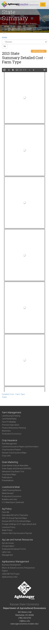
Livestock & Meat (11, 487)
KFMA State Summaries (15, 26)
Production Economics (11, 434)
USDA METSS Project (10, 574)
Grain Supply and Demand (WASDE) (16, 468)
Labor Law (6, 552)
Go (5, 46)
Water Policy (7, 530)
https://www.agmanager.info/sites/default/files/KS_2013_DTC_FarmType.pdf (24, 230)
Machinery (6, 431)
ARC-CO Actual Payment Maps (14, 518)
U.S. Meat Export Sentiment (13, 502)
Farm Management (11, 412)
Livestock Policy (8, 527)
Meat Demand (7, 493)
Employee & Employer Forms (14, 549)
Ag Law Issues (8, 543)
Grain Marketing (10, 462)
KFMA (12, 23)
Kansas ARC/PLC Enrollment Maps (16, 521)
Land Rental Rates (9, 419)
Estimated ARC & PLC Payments (15, 515)
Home (4, 23)
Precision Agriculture (10, 425)
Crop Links (6, 456)
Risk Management (9, 444)
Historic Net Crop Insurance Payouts (17, 533)
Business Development (11, 565)
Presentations (7, 480)
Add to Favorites (38, 51)
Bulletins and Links (9, 499)
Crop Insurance (9, 440)
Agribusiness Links (10, 577)
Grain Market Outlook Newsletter (15, 465)
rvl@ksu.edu (24, 621)
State (4, 397)
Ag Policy (7, 508)
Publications (7, 477)
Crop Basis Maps (9, 474)
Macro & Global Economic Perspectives (18, 568)
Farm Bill (5, 512)
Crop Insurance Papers (11, 450)
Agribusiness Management (15, 561)
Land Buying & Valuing (11, 416)
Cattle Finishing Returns (11, 490)
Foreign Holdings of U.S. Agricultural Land (19, 524)
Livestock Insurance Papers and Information (20, 447)
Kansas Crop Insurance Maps (14, 453)
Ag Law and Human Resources (17, 539)
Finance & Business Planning (14, 428)
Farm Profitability (9, 422)
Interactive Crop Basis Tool (13, 471)
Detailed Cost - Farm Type (13, 394)
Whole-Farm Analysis (28, 23)
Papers (5, 571)
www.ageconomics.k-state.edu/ (24, 624)
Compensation (8, 546)
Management (7, 555)
